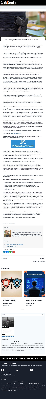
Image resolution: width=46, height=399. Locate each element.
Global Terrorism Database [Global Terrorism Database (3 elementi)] (17, 343)
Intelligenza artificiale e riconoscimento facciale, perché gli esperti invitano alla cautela (34, 260)
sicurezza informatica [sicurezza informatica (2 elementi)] (4, 349)
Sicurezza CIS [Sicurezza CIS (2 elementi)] (38, 347)
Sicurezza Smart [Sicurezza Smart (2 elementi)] (22, 349)
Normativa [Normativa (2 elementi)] (27, 345)
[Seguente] (43, 289)
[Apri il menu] (45, 3)
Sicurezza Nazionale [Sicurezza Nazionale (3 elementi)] (10, 349)
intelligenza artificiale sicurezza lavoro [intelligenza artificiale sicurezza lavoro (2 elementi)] (12, 345)
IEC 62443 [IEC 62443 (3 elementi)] (25, 343)
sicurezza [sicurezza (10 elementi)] (30, 347)
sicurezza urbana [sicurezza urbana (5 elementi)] (35, 349)
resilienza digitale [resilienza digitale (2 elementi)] (36, 385)
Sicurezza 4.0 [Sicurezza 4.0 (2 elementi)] (34, 347)
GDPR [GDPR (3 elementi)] (12, 343)
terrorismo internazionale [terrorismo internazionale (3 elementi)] (10, 350)
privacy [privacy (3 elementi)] (39, 345)
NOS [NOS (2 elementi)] (29, 345)
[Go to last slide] (3, 289)
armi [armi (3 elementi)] (2, 381)
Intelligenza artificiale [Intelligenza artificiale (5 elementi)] (38, 343)
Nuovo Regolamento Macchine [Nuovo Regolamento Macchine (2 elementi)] (34, 345)
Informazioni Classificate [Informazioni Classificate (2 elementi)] (26, 383)
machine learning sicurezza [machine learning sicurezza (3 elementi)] (21, 345)
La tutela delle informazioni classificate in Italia (11, 259)
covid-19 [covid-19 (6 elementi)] (15, 342)
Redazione (7, 305)
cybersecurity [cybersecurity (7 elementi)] (20, 342)
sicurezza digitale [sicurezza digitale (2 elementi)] (42, 347)
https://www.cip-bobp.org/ (16, 133)
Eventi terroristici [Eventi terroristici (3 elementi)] (41, 381)
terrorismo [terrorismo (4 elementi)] (4, 350)
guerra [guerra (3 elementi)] (23, 343)
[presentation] (11, 284)
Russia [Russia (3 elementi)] (5, 347)
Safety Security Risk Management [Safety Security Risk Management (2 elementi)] (10, 347)
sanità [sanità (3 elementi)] (15, 347)
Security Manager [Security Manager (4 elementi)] (22, 347)
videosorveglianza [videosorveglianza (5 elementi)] (20, 350)
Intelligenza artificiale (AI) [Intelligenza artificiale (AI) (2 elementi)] (5, 345)
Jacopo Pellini (8, 42)
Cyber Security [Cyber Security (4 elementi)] (27, 341)
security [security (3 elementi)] (18, 347)
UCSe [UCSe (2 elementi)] (6, 390)
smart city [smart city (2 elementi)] (40, 349)
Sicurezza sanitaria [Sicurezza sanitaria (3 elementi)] (17, 349)
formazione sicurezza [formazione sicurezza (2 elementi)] (3, 383)
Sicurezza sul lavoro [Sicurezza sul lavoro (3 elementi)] (27, 349)
